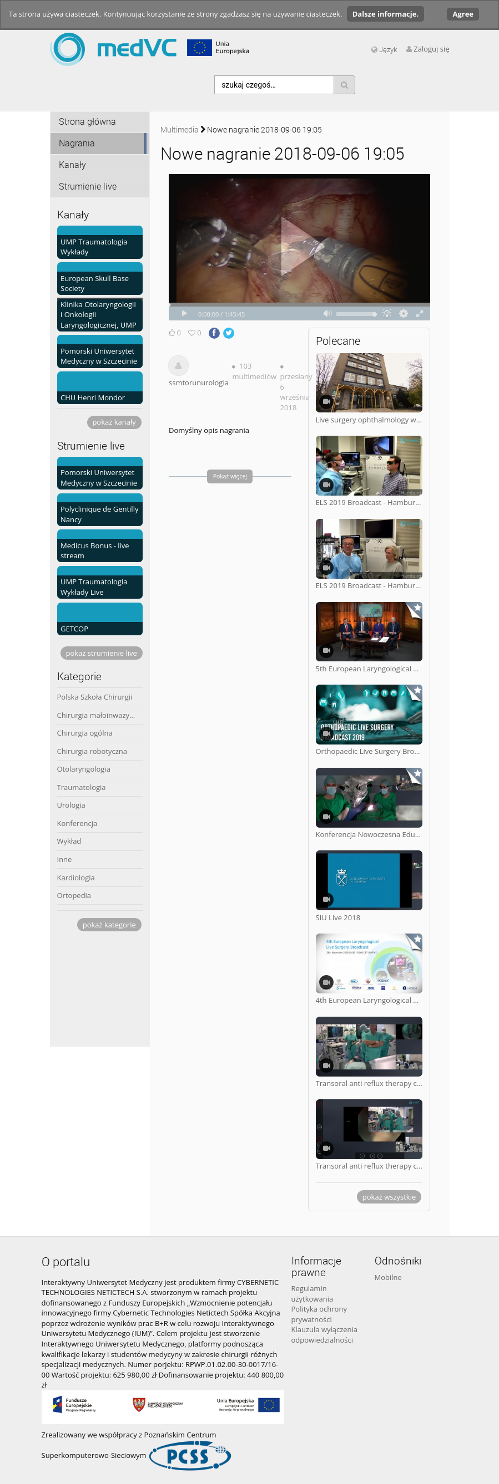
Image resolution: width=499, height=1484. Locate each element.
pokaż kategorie (109, 925)
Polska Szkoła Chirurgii (95, 697)
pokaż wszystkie (389, 1197)
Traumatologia (81, 787)
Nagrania (77, 143)
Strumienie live (88, 186)
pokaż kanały (113, 422)
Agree (462, 14)
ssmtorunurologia (199, 382)
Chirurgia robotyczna (92, 751)
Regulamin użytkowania (312, 1293)
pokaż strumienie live (101, 653)
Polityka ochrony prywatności (319, 1314)
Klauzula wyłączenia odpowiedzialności (324, 1334)
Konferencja (77, 823)
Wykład (69, 841)
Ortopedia (74, 895)
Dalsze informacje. (385, 14)
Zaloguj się (431, 49)
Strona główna (87, 122)
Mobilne (388, 1277)
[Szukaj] (344, 84)
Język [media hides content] (384, 49)
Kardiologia (76, 878)
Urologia (71, 805)
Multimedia (179, 129)
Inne (64, 859)
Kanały (72, 165)
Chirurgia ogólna (85, 733)
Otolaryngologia (83, 769)
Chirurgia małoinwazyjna (98, 715)
